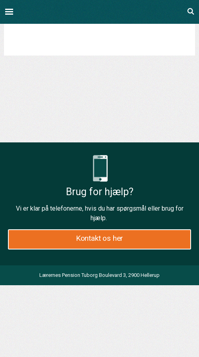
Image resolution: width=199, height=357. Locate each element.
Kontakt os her (99, 238)
